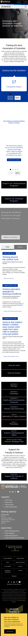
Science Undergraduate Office (12, 530)
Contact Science (9, 500)
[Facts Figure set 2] (12, 94)
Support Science (9, 502)
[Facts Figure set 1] (10, 94)
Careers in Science (9, 504)
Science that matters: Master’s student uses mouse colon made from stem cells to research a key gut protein (12, 328)
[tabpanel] (14, 304)
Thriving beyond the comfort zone (10, 258)
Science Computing (9, 533)
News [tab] (7, 247)
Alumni (17, 356)
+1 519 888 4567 (15, 550)
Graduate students (11, 356)
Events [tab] (20, 247)
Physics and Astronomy (9, 278)
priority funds (21, 465)
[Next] (18, 98)
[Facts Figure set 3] (15, 94)
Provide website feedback (11, 506)
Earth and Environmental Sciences (14, 311)
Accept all (10, 631)
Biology (5, 311)
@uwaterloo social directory (14, 584)
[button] (20, 2)
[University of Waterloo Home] (5, 2)
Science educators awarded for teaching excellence (11, 291)
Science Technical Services (11, 535)
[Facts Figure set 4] (17, 94)
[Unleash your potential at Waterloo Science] (14, 113)
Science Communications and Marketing (14, 537)
